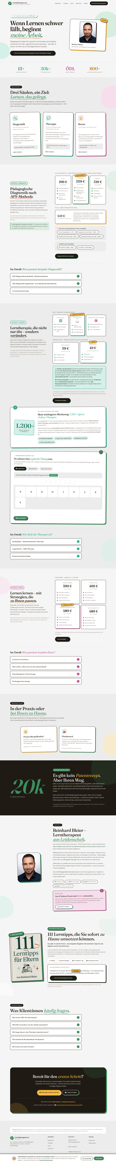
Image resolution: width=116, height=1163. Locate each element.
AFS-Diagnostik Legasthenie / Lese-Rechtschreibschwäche (45, 283)
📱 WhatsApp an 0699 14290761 (49, 1092)
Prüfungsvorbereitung (45, 681)
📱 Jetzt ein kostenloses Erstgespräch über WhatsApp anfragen (32, 53)
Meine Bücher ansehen (64, 907)
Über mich (78, 3)
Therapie (65, 3)
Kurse (72, 3)
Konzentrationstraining (45, 556)
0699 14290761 (56, 1102)
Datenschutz (92, 1143)
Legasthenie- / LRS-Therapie (45, 548)
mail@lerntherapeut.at (68, 1102)
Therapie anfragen (61, 400)
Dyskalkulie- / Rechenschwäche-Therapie (45, 541)
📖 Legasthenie (20, 468)
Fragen (86, 3)
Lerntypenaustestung (45, 291)
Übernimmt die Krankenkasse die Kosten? (45, 1039)
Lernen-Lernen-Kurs (45, 659)
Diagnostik (58, 3)
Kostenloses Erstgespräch (99, 3)
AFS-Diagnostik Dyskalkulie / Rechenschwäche (45, 276)
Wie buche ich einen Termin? (45, 1046)
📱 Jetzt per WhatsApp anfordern (63, 978)
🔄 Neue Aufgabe (21, 518)
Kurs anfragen (62, 639)
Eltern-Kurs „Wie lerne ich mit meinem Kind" (45, 666)
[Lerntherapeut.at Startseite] (19, 3)
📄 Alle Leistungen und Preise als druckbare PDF (68, 1105)
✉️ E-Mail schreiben (71, 1092)
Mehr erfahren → (18, 152)
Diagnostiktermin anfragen (66, 256)
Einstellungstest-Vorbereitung (45, 674)
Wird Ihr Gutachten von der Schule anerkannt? (45, 1024)
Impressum (92, 1140)
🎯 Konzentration (46, 469)
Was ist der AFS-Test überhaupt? (45, 1017)
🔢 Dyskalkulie (33, 469)
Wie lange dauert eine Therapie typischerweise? (45, 1032)
